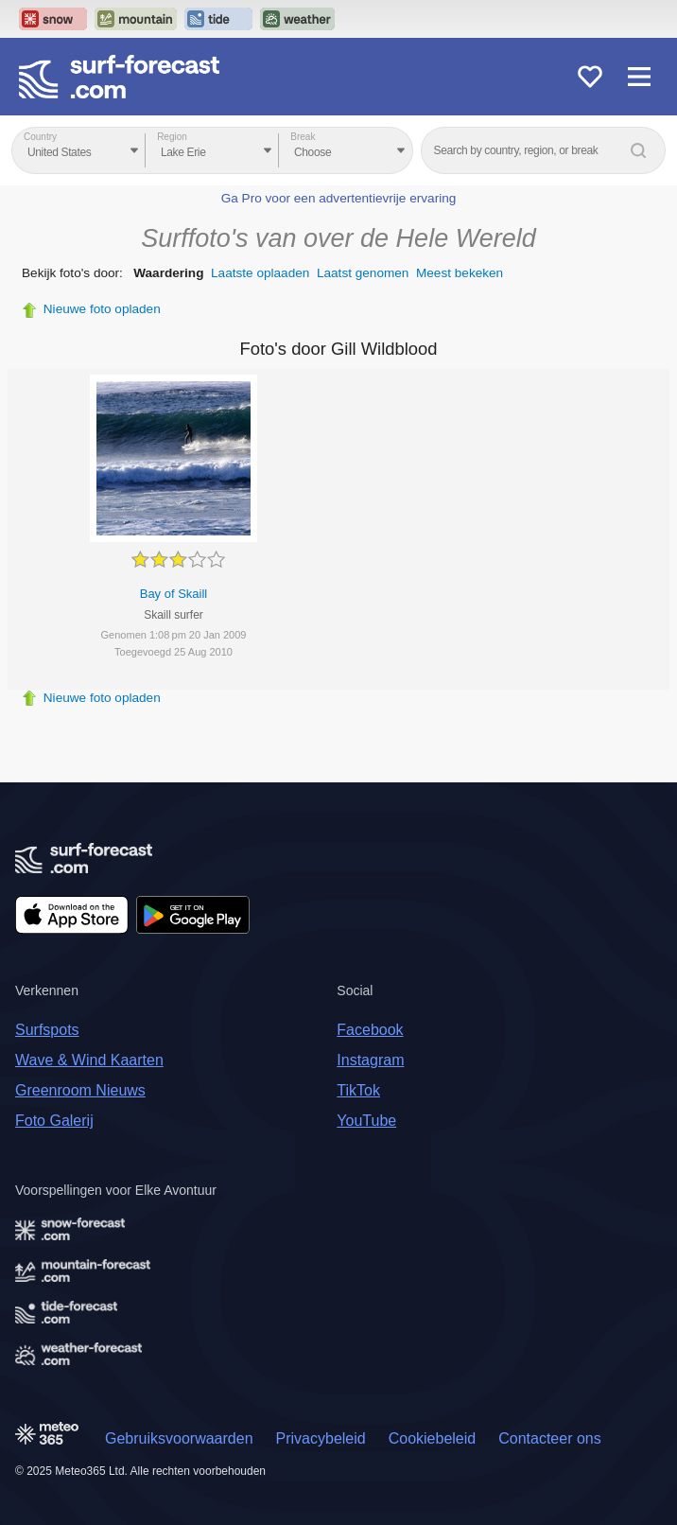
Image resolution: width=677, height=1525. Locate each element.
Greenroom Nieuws (80, 1090)
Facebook (370, 1030)
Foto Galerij (54, 1121)
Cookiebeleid (433, 1438)
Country (40, 136)
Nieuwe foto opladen (102, 309)
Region (172, 136)
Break (302, 136)
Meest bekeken (459, 273)
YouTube (366, 1121)
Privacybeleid (321, 1438)
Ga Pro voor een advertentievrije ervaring (339, 198)
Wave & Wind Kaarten (89, 1060)
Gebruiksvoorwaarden (179, 1438)
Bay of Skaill (174, 594)
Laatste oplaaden (260, 273)
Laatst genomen (363, 273)
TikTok (358, 1090)
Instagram (370, 1060)
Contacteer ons (549, 1438)
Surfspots (47, 1030)
